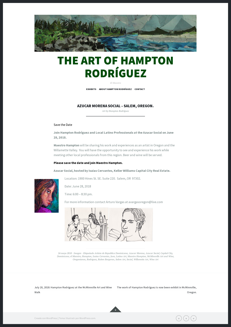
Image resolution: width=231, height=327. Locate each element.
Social (129, 259)
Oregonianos (79, 259)
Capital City (166, 253)
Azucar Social (152, 253)
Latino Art (121, 256)
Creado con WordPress (45, 318)
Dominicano (63, 256)
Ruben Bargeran (106, 259)
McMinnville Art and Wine (160, 256)
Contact (140, 89)
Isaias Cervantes (101, 256)
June (112, 256)
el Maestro (75, 256)
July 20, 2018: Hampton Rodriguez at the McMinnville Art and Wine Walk (72, 289)
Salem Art (120, 259)
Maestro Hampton (137, 256)
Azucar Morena (137, 253)
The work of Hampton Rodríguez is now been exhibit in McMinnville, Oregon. (159, 289)
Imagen (77, 253)
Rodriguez (92, 259)
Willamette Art (141, 259)
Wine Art (153, 259)
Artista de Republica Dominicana (111, 253)
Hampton (86, 256)
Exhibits (91, 89)
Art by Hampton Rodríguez (115, 111)
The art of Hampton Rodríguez (115, 67)
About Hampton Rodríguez (115, 89)
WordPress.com (87, 318)
